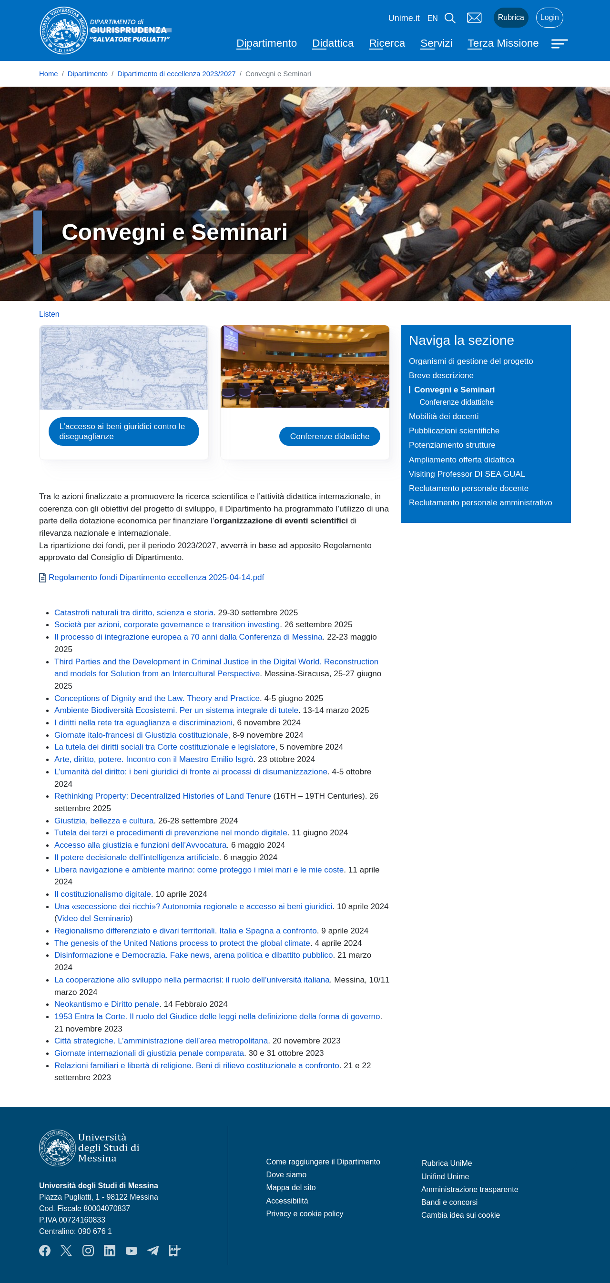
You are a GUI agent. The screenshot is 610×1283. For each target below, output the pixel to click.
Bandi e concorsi (449, 1202)
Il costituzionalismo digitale (102, 894)
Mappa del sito (291, 1187)
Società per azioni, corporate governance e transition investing (167, 624)
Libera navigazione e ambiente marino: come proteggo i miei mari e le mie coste (199, 869)
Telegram (153, 1250)
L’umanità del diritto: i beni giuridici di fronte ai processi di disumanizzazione (190, 771)
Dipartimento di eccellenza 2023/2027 (176, 74)
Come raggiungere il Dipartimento (323, 1162)
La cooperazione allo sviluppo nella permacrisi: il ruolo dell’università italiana (192, 979)
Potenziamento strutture (452, 445)
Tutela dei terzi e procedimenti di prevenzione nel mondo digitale (170, 832)
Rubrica (511, 17)
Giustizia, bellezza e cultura (103, 820)
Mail (474, 18)
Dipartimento (266, 43)
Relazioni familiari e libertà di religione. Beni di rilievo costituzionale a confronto (196, 1065)
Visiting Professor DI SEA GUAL (467, 474)
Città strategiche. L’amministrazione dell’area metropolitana (161, 1040)
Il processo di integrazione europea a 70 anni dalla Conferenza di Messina (188, 637)
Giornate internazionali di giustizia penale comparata (149, 1053)
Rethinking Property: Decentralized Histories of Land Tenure (163, 796)
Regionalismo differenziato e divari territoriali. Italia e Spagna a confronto (185, 930)
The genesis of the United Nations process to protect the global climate (182, 943)
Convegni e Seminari (454, 389)
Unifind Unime (445, 1177)
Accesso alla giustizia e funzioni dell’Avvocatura (140, 845)
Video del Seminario (93, 918)
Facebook (45, 1250)
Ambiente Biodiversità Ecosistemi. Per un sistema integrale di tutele (176, 710)
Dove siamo (286, 1175)
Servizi (436, 43)
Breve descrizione (441, 375)
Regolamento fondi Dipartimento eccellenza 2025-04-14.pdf (156, 577)
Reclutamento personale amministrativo (480, 502)
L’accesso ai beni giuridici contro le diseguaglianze (122, 431)
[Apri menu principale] (561, 43)
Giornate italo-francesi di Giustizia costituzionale (141, 735)
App (175, 1250)
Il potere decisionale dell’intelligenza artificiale (136, 857)
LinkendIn (109, 1250)
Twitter (66, 1250)
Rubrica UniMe (447, 1163)
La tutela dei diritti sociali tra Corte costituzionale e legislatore (164, 747)
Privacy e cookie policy (305, 1214)
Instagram (88, 1250)
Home (48, 74)
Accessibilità (287, 1201)
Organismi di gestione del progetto (471, 361)
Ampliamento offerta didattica (461, 459)
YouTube (131, 1250)
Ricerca (387, 43)
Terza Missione (503, 43)
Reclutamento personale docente (469, 488)
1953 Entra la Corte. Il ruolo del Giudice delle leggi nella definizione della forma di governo (217, 1016)
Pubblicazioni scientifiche (454, 430)
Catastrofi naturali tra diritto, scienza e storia (134, 612)
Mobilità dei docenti (444, 416)
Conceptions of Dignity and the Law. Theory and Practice (157, 698)
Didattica (333, 43)
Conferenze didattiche (330, 436)
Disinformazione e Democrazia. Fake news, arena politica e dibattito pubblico (193, 955)
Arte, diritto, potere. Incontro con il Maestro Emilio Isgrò (154, 759)
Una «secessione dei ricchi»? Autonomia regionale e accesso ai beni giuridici (193, 906)
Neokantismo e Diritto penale (106, 1004)
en (432, 18)
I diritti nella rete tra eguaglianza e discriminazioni (143, 722)
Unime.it (404, 18)
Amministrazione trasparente (469, 1189)
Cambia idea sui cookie (460, 1215)
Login (549, 17)
